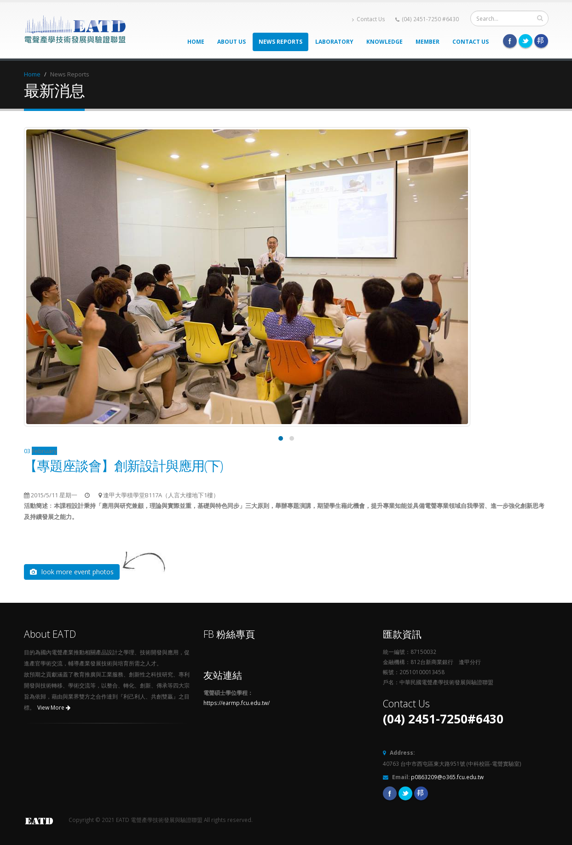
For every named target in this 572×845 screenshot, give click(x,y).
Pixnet (541, 41)
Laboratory (334, 42)
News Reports (280, 42)
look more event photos (72, 571)
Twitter (525, 41)
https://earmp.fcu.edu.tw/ (236, 702)
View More (53, 707)
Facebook (510, 41)
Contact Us (368, 19)
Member (427, 42)
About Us (231, 42)
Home (195, 42)
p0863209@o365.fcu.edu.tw (447, 777)
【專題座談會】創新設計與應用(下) (123, 465)
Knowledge (384, 42)
